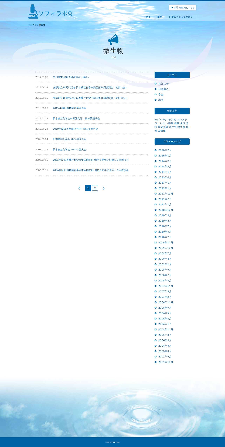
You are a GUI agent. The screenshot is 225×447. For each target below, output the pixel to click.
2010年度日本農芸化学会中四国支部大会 (75, 128)
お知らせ (163, 83)
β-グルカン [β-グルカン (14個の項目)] (161, 119)
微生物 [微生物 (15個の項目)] (181, 126)
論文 (160, 17)
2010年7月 (165, 226)
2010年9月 (165, 215)
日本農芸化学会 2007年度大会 (69, 139)
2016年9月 (165, 160)
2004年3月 (165, 345)
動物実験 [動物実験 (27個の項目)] (163, 126)
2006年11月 (165, 302)
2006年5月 (165, 313)
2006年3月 (165, 318)
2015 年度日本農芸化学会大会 (69, 108)
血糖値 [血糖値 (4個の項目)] (162, 130)
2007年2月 (165, 296)
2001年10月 (165, 361)
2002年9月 (165, 356)
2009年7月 (165, 253)
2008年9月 (165, 269)
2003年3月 (165, 351)
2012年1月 (165, 188)
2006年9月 (165, 307)
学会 (148, 17)
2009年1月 (165, 264)
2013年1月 (165, 182)
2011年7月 (165, 198)
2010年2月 (165, 237)
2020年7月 (165, 150)
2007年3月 (165, 291)
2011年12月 (165, 193)
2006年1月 (165, 323)
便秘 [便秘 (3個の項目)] (176, 123)
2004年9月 (165, 340)
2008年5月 (165, 280)
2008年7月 (165, 275)
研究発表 (163, 88)
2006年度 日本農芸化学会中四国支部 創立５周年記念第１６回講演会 (91, 159)
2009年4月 (165, 258)
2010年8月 (165, 220)
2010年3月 (165, 231)
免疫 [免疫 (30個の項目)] (182, 123)
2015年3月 (165, 166)
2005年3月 (165, 334)
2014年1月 (165, 171)
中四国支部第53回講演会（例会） (71, 77)
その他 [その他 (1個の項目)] (172, 119)
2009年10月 (165, 247)
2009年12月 (165, 242)
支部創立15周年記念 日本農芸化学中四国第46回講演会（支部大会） (90, 87)
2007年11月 (165, 285)
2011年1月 (165, 204)
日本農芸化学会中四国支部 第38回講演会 (76, 118)
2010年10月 (165, 209)
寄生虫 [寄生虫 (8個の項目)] (173, 126)
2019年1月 (165, 155)
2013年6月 (165, 177)
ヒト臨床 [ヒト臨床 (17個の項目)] (168, 123)
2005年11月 (165, 329)
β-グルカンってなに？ (181, 17)
